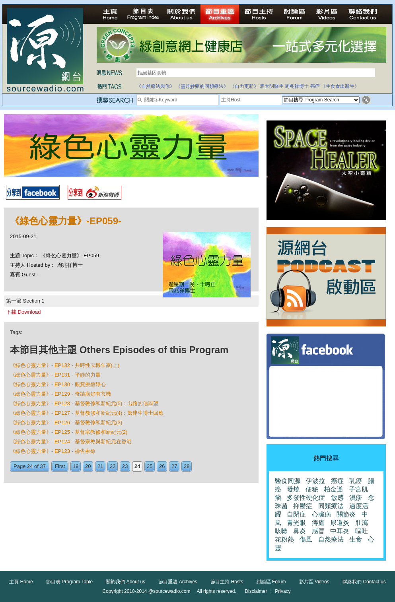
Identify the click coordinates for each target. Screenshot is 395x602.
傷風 (306, 539)
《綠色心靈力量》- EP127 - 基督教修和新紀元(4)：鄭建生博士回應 (86, 413)
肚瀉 (361, 522)
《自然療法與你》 (155, 86)
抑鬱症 (302, 506)
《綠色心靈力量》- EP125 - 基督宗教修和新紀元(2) (68, 432)
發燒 (293, 489)
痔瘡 (318, 522)
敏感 (337, 497)
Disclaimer (256, 591)
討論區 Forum (271, 582)
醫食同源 (287, 481)
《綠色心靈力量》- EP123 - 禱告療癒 (52, 451)
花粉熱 (284, 539)
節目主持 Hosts (226, 582)
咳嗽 (281, 531)
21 (100, 466)
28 (186, 466)
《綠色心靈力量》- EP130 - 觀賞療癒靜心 (58, 384)
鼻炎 (299, 531)
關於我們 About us (125, 582)
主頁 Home (21, 582)
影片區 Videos (314, 582)
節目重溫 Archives (177, 582)
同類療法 (331, 506)
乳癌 (355, 481)
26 (162, 466)
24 (137, 466)
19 (75, 466)
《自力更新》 (244, 86)
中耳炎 (339, 531)
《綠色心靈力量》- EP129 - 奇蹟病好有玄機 (60, 394)
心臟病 (321, 514)
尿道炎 (339, 522)
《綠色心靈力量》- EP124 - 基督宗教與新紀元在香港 (71, 442)
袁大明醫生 (272, 86)
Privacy (282, 591)
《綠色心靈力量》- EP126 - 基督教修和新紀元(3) (66, 422)
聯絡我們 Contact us (364, 582)
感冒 (318, 531)
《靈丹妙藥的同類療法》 (202, 86)
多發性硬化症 (306, 497)
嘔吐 (361, 531)
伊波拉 (315, 481)
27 (174, 466)
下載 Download (23, 312)
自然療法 (331, 539)
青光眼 (296, 522)
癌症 (315, 86)
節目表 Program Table (69, 582)
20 (88, 466)
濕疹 (355, 497)
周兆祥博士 (297, 86)
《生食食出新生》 (340, 86)
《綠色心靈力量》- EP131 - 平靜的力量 (55, 375)
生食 (355, 539)
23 (125, 466)
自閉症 (296, 514)
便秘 (311, 489)
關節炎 (346, 514)
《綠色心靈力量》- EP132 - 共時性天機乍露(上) (64, 365)
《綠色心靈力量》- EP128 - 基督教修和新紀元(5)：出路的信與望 (84, 403)
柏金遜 (333, 489)
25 (149, 466)
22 (112, 466)
